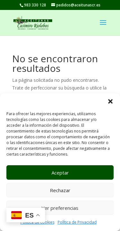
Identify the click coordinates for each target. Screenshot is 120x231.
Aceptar (60, 172)
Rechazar (60, 190)
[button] (110, 101)
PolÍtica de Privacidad (77, 222)
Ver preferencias (60, 208)
